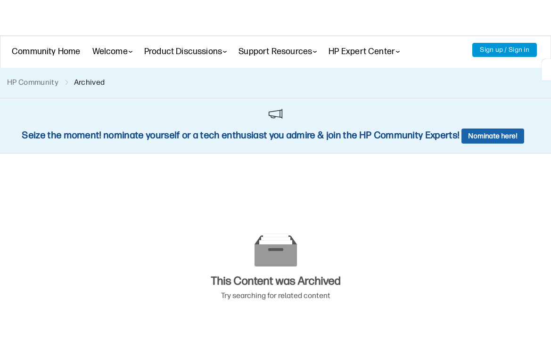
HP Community (32, 82)
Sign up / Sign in (504, 50)
